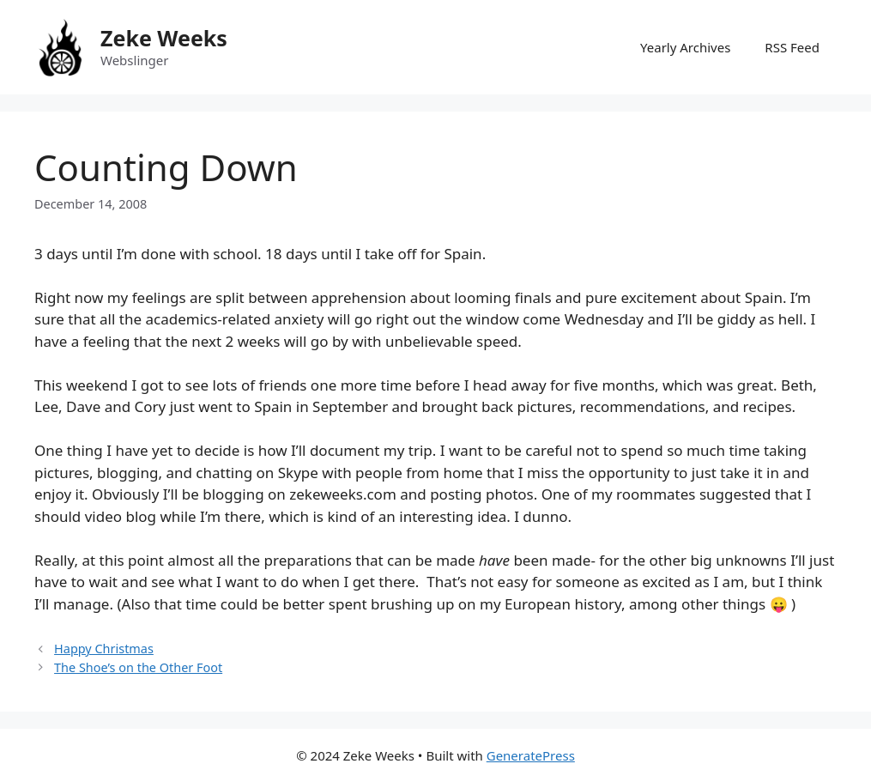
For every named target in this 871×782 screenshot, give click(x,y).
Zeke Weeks (163, 37)
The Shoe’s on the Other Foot (138, 667)
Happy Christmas (104, 648)
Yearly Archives (685, 47)
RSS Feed (792, 47)
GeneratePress (531, 755)
